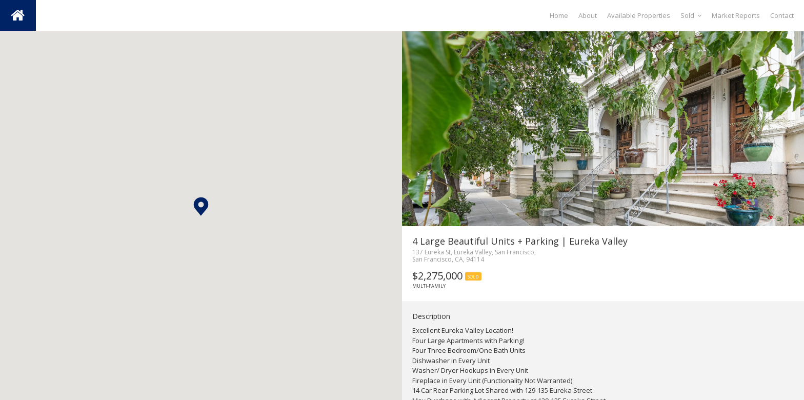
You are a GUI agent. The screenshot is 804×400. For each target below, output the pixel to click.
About (587, 15)
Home (559, 15)
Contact (782, 15)
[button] (201, 206)
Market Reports (736, 15)
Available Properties (638, 15)
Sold (690, 15)
